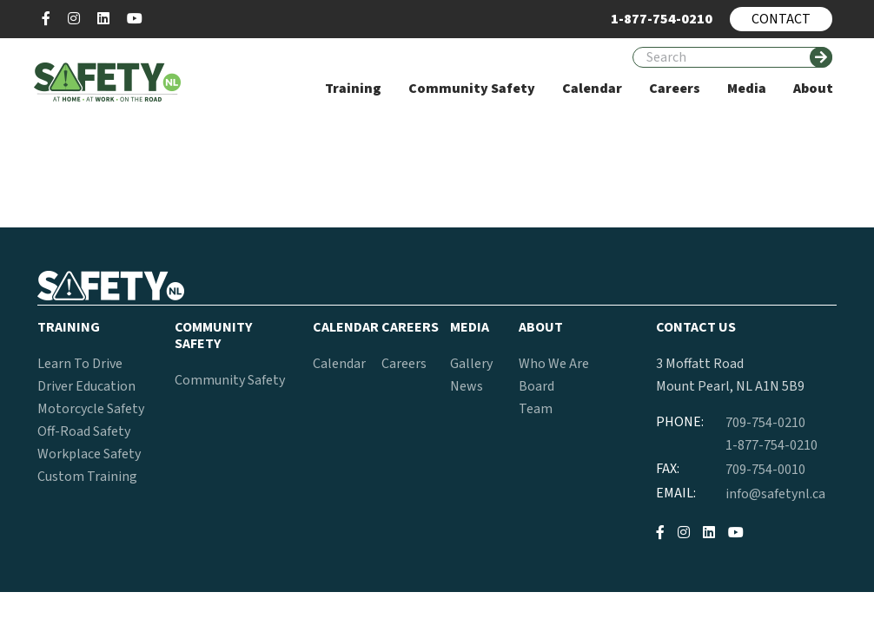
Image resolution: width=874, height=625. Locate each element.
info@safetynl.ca (775, 493)
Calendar (339, 363)
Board (536, 386)
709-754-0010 (765, 469)
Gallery (471, 363)
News (466, 386)
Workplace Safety (89, 454)
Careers (404, 363)
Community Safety (230, 380)
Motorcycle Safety (90, 408)
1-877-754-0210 (771, 445)
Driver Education (86, 386)
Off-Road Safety (83, 431)
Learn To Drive (79, 363)
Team (536, 408)
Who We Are (554, 363)
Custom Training (87, 476)
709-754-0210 (765, 422)
